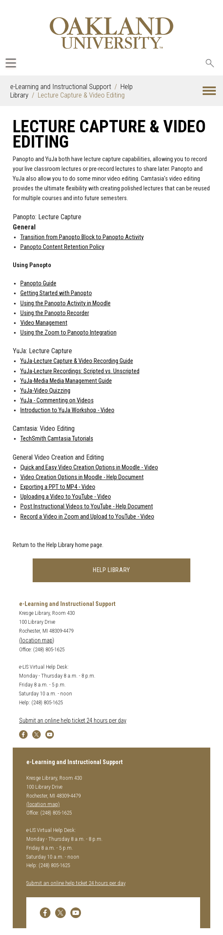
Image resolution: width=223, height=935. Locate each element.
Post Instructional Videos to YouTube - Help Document (86, 506)
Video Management (43, 323)
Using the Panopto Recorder (54, 313)
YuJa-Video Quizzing (45, 390)
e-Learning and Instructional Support (60, 86)
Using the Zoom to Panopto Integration (68, 332)
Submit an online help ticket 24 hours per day (72, 720)
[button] (209, 91)
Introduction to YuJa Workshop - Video (67, 410)
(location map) (36, 640)
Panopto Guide (38, 283)
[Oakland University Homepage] (111, 33)
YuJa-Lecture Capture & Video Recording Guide (76, 361)
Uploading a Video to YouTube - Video (65, 496)
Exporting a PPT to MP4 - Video (57, 487)
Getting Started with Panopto (56, 293)
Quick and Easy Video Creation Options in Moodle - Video (89, 467)
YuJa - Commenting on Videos (57, 400)
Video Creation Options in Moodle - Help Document (82, 477)
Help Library (111, 570)
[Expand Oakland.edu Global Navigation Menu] (10, 63)
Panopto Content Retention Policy (62, 247)
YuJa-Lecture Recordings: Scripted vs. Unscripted (79, 371)
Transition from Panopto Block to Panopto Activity (82, 237)
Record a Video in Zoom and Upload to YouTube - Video (87, 516)
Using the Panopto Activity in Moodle (65, 303)
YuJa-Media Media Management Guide (66, 381)
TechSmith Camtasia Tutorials (56, 438)
